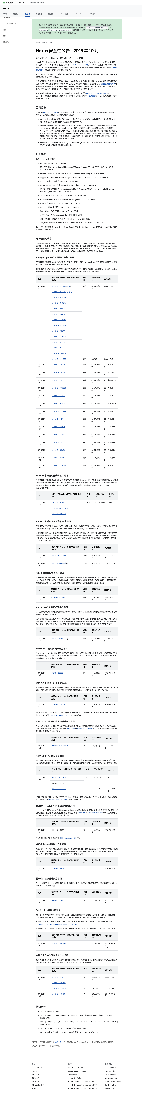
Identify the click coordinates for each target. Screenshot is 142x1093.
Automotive (78, 14)
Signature (71, 729)
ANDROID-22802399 (58, 673)
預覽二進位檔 (36, 1078)
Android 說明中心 (111, 1068)
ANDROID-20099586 (59, 943)
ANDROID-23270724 (59, 411)
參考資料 (92, 14)
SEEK (38, 810)
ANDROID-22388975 (59, 331)
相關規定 (35, 1071)
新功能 (5, 14)
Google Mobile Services (113, 1082)
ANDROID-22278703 (59, 988)
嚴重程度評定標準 (108, 84)
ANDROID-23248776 (59, 353)
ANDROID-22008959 (59, 320)
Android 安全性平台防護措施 (97, 93)
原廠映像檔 (35, 1082)
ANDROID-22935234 (59, 380)
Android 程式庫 (37, 1068)
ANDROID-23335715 (59, 503)
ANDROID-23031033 (58, 403)
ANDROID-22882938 (59, 372)
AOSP (38, 43)
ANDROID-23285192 (58, 442)
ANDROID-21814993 (58, 314)
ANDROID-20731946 (59, 778)
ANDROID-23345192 (58, 869)
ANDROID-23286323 (59, 514)
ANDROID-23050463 (58, 746)
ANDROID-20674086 (59, 286)
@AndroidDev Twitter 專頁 (77, 1071)
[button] (12, 18)
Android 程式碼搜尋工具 (38, 3)
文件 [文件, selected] (20, 3)
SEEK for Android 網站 (68, 838)
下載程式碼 (35, 1075)
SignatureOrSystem (84, 729)
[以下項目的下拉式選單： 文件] (24, 2)
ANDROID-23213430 (58, 427)
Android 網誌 (72, 1075)
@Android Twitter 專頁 (76, 1068)
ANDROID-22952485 (59, 555)
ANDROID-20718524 (59, 297)
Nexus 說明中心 (110, 1075)
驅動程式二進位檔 (38, 1085)
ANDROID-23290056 (59, 563)
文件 (43, 43)
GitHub (34, 1088)
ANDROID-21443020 (59, 309)
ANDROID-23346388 (58, 458)
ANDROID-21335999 (58, 365)
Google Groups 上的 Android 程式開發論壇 (82, 1085)
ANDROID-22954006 (59, 994)
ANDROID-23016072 (59, 342)
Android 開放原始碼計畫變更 (63, 33)
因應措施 (92, 96)
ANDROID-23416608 (59, 466)
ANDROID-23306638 (59, 450)
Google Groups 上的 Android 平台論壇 (81, 1082)
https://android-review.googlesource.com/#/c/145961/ (56, 924)
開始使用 (16, 14)
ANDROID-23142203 (59, 983)
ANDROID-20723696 (58, 597)
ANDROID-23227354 (59, 435)
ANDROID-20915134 (58, 977)
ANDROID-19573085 (59, 789)
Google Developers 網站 (78, 65)
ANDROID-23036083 (59, 388)
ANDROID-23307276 (59, 508)
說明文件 (6, 9)
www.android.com (111, 1078)
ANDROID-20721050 (59, 359)
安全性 (50, 43)
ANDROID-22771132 (58, 396)
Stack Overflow (110, 1085)
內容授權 (58, 1042)
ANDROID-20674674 (59, 292)
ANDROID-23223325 (58, 705)
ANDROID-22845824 (59, 337)
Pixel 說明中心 (110, 1071)
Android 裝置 (63, 14)
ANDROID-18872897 (58, 639)
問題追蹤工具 (109, 1088)
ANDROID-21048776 (59, 303)
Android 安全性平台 (50, 112)
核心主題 (39, 14)
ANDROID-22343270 (58, 900)
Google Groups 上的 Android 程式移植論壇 (82, 1088)
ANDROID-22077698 (59, 325)
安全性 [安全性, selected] (27, 14)
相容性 (50, 14)
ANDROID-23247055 (59, 348)
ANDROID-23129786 (58, 419)
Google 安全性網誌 (74, 1078)
